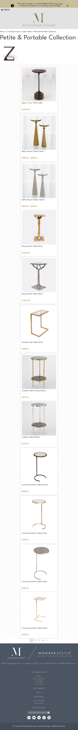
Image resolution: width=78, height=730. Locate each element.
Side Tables (27, 32)
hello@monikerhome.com (67, 663)
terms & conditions (38, 678)
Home (2, 32)
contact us (39, 676)
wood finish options (39, 700)
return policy (39, 684)
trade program (38, 703)
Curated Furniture (13, 32)
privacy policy (39, 681)
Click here (58, 4)
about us (39, 692)
